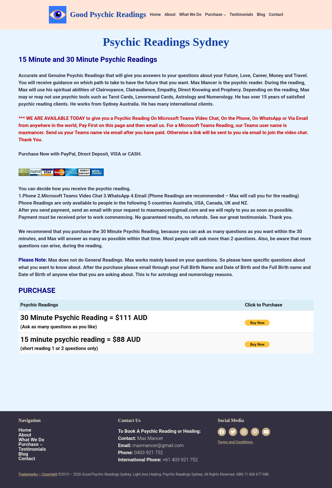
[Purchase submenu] (224, 14)
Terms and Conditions (235, 442)
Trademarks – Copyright (37, 474)
